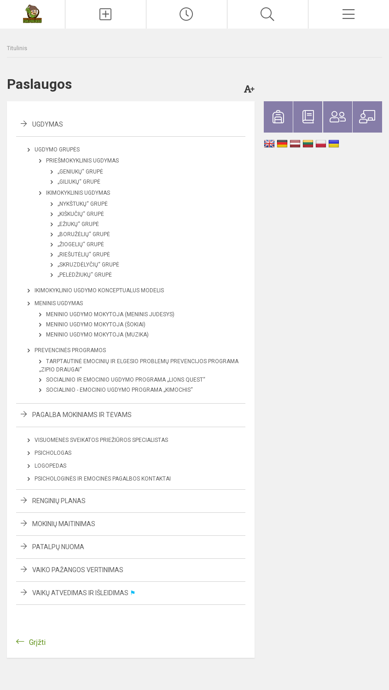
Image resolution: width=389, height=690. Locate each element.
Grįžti (37, 642)
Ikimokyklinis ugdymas (78, 193)
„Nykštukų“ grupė (83, 204)
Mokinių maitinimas (63, 524)
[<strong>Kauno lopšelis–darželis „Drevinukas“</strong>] (32, 13)
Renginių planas (59, 500)
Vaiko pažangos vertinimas (77, 570)
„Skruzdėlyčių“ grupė (88, 264)
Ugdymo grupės (57, 149)
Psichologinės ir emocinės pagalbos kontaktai (103, 478)
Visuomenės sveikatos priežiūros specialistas (101, 440)
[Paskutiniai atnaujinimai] (186, 14)
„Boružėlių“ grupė (84, 234)
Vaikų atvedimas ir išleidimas (84, 593)
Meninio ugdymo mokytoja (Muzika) (97, 334)
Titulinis (17, 48)
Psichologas (53, 453)
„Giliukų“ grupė (79, 182)
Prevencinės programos (70, 350)
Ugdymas (47, 124)
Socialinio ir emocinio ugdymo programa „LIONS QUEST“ (125, 380)
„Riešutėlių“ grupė (84, 254)
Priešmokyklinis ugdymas (82, 160)
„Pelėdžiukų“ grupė (85, 275)
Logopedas (50, 466)
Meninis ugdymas (59, 303)
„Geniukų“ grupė (80, 171)
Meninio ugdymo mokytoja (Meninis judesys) (110, 314)
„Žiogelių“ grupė (81, 244)
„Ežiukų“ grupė (78, 224)
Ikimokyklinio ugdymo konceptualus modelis (99, 290)
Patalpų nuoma (58, 547)
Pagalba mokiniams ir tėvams (82, 414)
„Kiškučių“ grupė (81, 214)
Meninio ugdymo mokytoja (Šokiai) (95, 324)
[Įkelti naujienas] (105, 14)
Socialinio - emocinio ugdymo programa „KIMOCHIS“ (119, 390)
